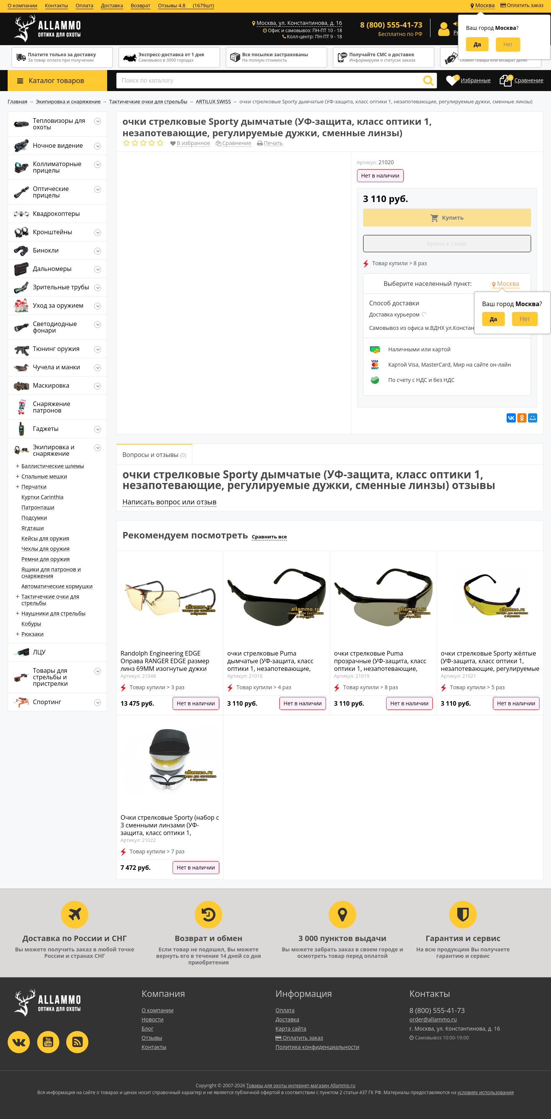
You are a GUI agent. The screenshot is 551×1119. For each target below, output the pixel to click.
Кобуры (31, 623)
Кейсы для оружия (45, 538)
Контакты (56, 5)
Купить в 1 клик (447, 244)
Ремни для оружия (45, 559)
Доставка (112, 5)
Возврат (140, 5)
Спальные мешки (44, 476)
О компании (22, 5)
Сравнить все (269, 536)
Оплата (84, 5)
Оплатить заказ (521, 5)
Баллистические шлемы (52, 466)
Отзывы (152, 1037)
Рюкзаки (32, 634)
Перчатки (34, 486)
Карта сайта (291, 1028)
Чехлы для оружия (45, 548)
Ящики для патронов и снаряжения (51, 572)
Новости (152, 1019)
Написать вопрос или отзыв (169, 501)
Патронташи (37, 507)
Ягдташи (32, 528)
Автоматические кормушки (57, 586)
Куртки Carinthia (42, 497)
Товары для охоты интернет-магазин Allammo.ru (300, 1085)
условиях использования (486, 1092)
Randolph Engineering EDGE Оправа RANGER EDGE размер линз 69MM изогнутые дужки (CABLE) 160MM (165, 664)
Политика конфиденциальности (317, 1046)
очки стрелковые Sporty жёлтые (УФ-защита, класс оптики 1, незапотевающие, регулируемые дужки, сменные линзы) (490, 664)
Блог (147, 1028)
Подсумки (34, 517)
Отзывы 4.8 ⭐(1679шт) (186, 5)
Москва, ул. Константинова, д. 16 (299, 22)
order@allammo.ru (433, 1019)
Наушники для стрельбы (53, 613)
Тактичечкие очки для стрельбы (50, 600)
